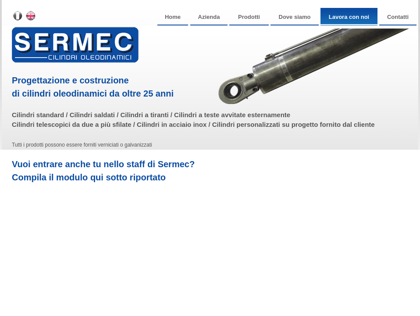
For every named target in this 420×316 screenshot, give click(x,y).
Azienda (209, 17)
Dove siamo (295, 17)
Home (173, 17)
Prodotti (249, 17)
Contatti (398, 17)
